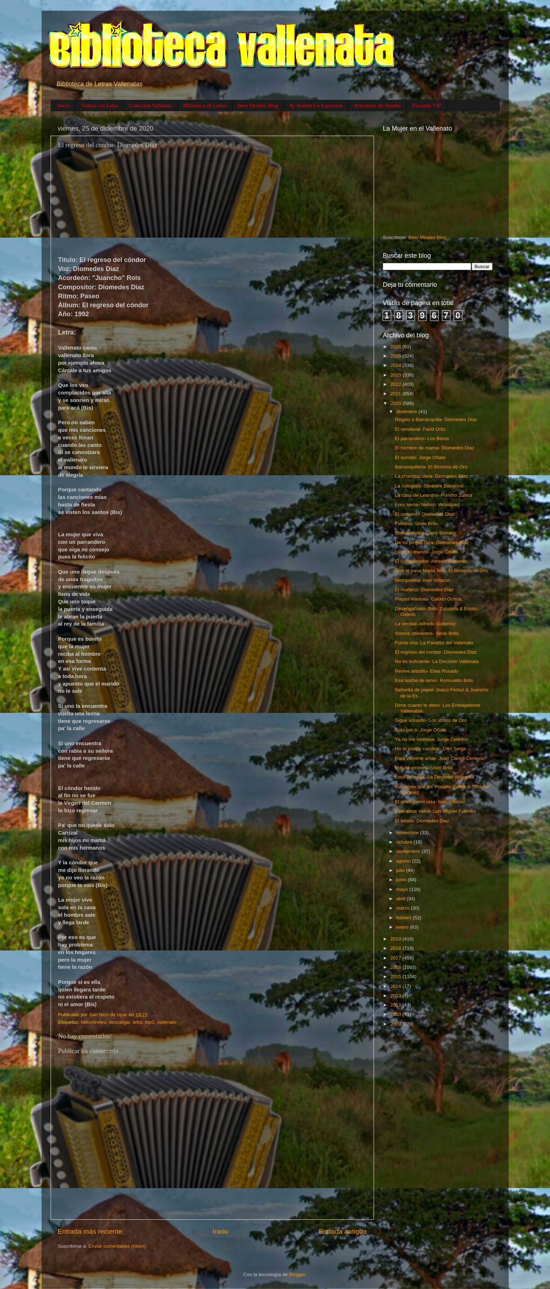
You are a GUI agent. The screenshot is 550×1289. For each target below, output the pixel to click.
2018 (396, 948)
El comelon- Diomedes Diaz (425, 514)
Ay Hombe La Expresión (316, 105)
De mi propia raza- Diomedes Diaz (432, 542)
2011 (396, 1005)
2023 (396, 375)
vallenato (166, 1022)
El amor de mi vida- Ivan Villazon (430, 801)
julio (401, 870)
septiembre (409, 851)
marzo (403, 908)
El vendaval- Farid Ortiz (420, 429)
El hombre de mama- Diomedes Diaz (434, 447)
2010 (396, 1014)
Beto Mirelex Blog (258, 105)
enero (403, 927)
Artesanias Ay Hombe (377, 105)
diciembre (407, 411)
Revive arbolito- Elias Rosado (426, 671)
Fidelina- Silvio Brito (416, 523)
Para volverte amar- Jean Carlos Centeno (439, 758)
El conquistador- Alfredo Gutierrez (431, 561)
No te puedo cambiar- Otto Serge (430, 748)
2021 (396, 393)
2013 (396, 995)
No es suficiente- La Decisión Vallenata (437, 661)
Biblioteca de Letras (205, 105)
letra (137, 1022)
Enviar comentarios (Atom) (117, 1246)
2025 (396, 356)
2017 (396, 958)
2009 (396, 1024)
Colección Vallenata (150, 105)
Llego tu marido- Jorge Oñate (426, 552)
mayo (403, 889)
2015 (396, 976)
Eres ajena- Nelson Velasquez (427, 504)
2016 (396, 967)
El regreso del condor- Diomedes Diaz (436, 652)
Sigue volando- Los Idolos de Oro (431, 720)
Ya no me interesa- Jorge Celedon (431, 739)
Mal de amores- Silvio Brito (424, 767)
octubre (405, 842)
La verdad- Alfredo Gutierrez (425, 623)
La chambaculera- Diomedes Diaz (431, 476)
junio (402, 879)
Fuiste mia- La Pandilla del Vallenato (434, 642)
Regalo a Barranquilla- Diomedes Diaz (436, 419)
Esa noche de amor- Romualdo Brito (434, 680)
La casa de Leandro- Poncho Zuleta (433, 495)
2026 (396, 346)
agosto (404, 861)
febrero (404, 917)
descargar (119, 1022)
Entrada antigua (342, 1231)
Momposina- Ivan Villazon (422, 580)
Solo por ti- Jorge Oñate (420, 730)
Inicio (63, 105)
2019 (396, 939)
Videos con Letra (99, 105)
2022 (396, 384)
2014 (396, 986)
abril (401, 898)
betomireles (93, 1022)
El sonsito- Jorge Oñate (420, 457)
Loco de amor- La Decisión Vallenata (434, 777)
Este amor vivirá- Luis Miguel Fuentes (435, 811)
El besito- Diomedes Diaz (422, 820)
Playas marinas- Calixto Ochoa (428, 599)
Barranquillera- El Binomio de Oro (431, 467)
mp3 (149, 1022)
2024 (396, 365)
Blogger (297, 1274)
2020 (396, 403)
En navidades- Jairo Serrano (425, 533)
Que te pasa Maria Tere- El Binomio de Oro (441, 570)
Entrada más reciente (90, 1231)
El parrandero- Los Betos (422, 438)
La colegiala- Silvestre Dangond (429, 486)
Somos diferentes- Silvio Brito (426, 633)
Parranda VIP (426, 105)
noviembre (408, 832)
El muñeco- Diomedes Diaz (424, 589)
